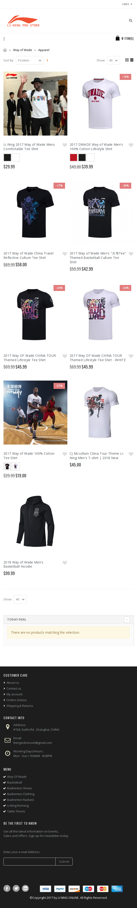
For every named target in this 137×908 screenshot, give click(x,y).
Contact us (13, 688)
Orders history (16, 700)
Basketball (14, 782)
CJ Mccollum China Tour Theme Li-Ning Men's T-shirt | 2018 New (97, 455)
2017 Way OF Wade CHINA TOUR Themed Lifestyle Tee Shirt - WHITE (98, 357)
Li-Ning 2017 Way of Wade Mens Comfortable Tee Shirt (29, 146)
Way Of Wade (17, 777)
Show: (101, 60)
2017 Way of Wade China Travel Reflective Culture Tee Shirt (28, 255)
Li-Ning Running (18, 805)
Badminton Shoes (19, 788)
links (125, 4)
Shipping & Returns (19, 706)
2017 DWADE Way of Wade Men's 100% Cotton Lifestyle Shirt (96, 146)
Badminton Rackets (20, 800)
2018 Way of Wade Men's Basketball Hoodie (23, 564)
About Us (12, 683)
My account (14, 694)
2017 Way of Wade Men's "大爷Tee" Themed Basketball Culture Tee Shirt (98, 257)
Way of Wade (22, 50)
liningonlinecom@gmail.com (32, 743)
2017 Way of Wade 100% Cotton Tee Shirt (29, 455)
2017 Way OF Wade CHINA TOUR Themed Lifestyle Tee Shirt (29, 357)
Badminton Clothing (20, 794)
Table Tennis (16, 811)
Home (5, 49)
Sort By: (8, 60)
